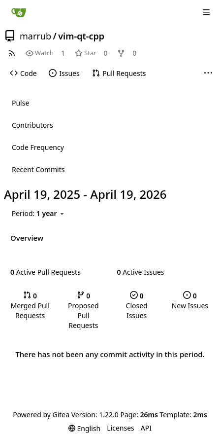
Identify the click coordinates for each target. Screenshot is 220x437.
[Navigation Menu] (206, 12)
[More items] (208, 73)
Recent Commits (38, 169)
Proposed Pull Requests (83, 310)
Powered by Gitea (41, 414)
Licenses (120, 428)
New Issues (190, 300)
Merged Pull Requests (29, 305)
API (146, 428)
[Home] (18, 12)
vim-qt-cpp (81, 36)
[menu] (39, 213)
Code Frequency (38, 147)
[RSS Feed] (12, 53)
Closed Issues (137, 305)
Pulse (20, 103)
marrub (35, 36)
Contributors (32, 125)
